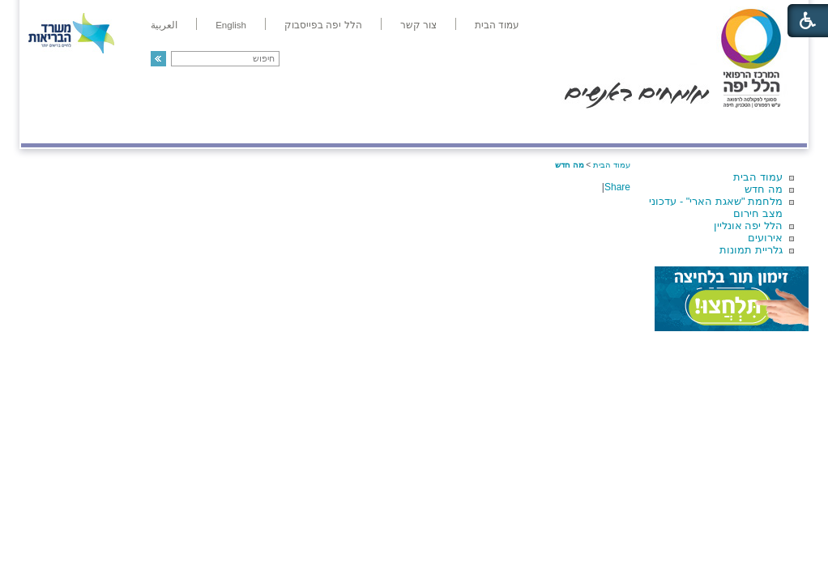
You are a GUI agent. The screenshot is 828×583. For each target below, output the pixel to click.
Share (617, 187)
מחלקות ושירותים (662, 127)
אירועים (765, 238)
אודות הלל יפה (563, 127)
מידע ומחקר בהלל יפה (359, 127)
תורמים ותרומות (127, 127)
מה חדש (764, 189)
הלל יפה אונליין (748, 225)
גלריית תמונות (751, 250)
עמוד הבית (758, 177)
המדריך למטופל (469, 127)
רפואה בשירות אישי (237, 127)
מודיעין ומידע (760, 127)
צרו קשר (47, 127)
